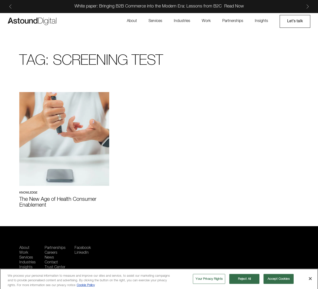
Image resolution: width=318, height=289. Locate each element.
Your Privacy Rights (209, 280)
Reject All (244, 280)
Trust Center (55, 267)
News (49, 258)
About (132, 21)
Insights (261, 21)
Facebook (82, 248)
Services (155, 21)
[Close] (310, 280)
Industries (182, 21)
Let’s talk (295, 21)
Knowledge (28, 192)
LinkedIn (81, 253)
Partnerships (232, 21)
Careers (51, 253)
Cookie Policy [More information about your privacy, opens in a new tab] (86, 286)
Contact (51, 262)
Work (206, 21)
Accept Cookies (279, 280)
